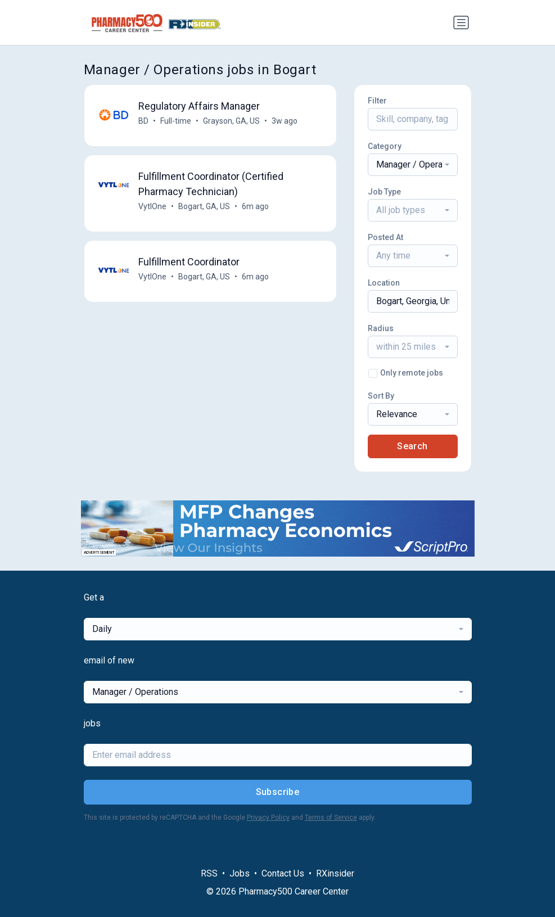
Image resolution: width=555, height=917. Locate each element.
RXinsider (335, 873)
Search (412, 446)
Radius (381, 328)
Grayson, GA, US (231, 120)
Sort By (381, 395)
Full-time (175, 120)
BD (143, 120)
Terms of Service (331, 817)
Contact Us (282, 873)
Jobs (239, 873)
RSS (209, 873)
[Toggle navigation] (461, 22)
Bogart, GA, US (204, 206)
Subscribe (278, 792)
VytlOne (152, 206)
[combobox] (413, 164)
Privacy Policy (268, 817)
